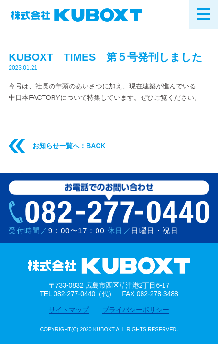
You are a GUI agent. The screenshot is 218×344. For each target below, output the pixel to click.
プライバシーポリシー (135, 309)
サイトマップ (69, 309)
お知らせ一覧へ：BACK (57, 146)
